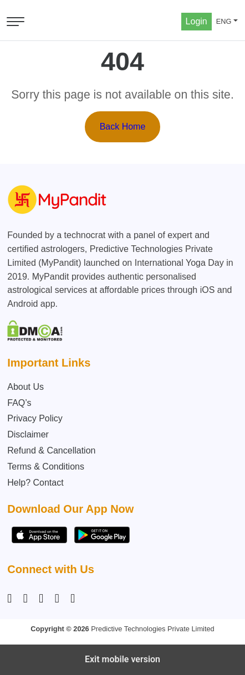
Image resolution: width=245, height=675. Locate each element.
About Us (25, 386)
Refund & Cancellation (51, 450)
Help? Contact (35, 482)
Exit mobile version (122, 659)
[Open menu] (15, 21)
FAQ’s (19, 403)
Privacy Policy (35, 418)
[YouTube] (72, 598)
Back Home (123, 126)
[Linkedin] (41, 598)
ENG (224, 21)
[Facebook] (25, 598)
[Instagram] (11, 598)
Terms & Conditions (45, 466)
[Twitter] (57, 598)
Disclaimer (28, 434)
